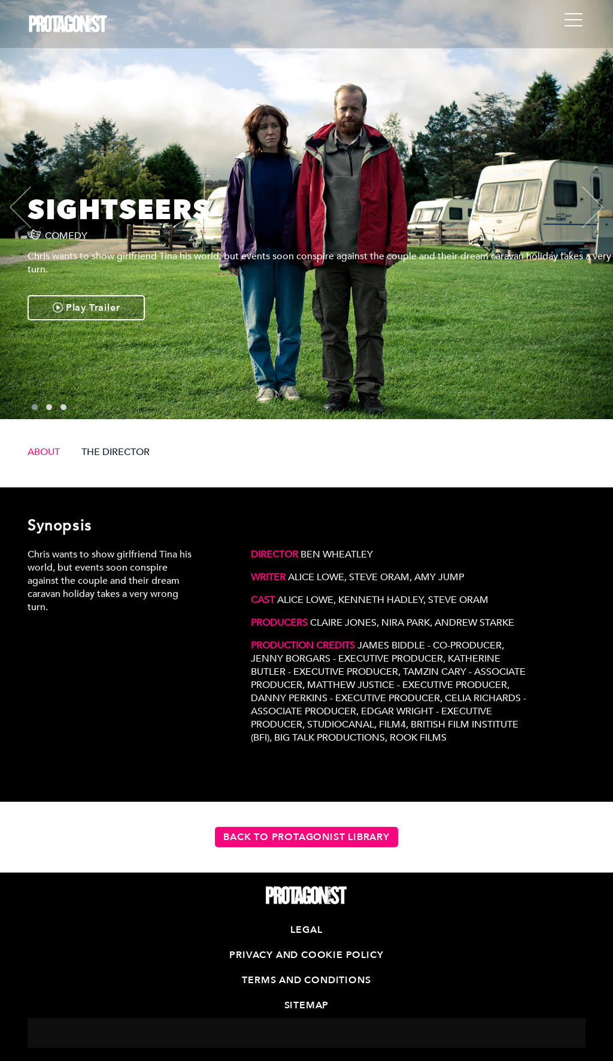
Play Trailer (86, 307)
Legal (306, 929)
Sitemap (306, 1005)
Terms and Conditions (306, 980)
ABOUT (44, 452)
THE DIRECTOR (115, 452)
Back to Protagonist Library (306, 837)
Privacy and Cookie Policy (306, 955)
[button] (35, 407)
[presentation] (30, 207)
